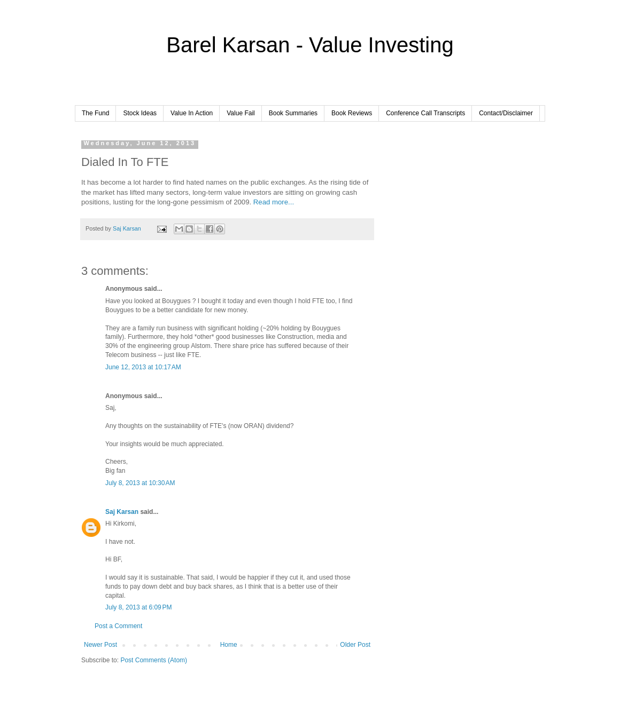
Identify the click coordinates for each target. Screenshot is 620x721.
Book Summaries (293, 113)
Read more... (273, 202)
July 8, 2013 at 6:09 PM (138, 607)
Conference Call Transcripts (425, 113)
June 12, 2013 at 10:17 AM (143, 367)
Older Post (355, 644)
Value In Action (191, 113)
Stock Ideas (140, 113)
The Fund (95, 113)
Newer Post (100, 644)
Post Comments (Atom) (153, 660)
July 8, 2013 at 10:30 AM (140, 483)
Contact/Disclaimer (506, 113)
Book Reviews (351, 113)
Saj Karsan (121, 512)
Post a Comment (118, 626)
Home (228, 644)
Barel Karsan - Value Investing (309, 45)
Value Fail (240, 113)
